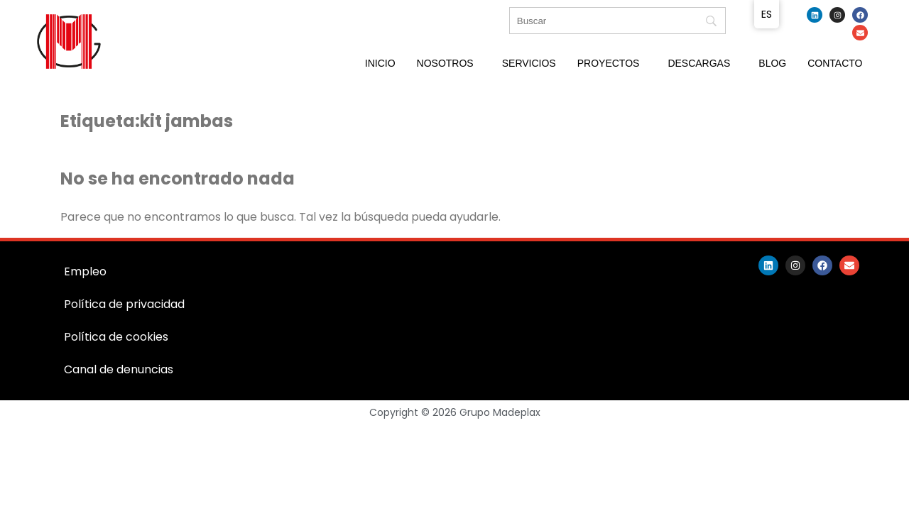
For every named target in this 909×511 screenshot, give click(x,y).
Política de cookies (116, 337)
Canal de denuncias (118, 369)
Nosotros (445, 63)
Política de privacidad (124, 304)
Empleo (85, 271)
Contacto (834, 63)
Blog (772, 63)
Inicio (380, 63)
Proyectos (608, 63)
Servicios (529, 63)
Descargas (699, 63)
